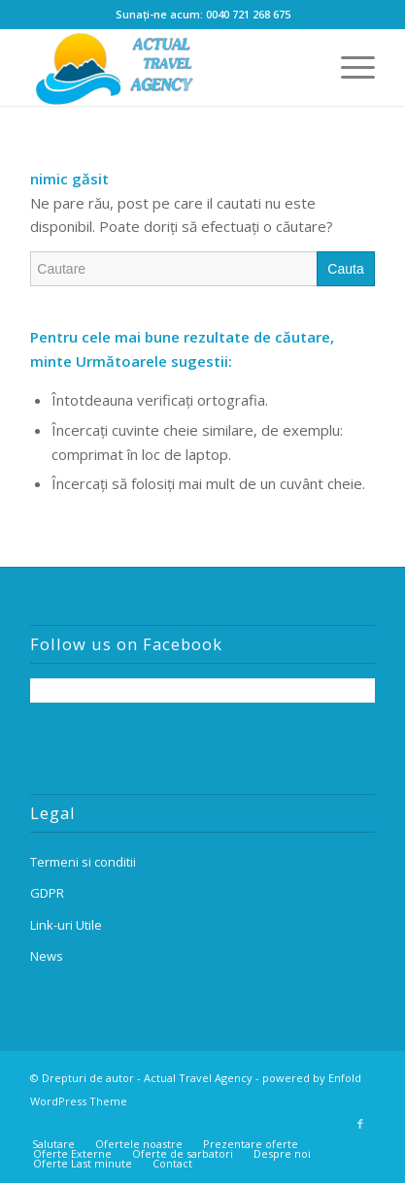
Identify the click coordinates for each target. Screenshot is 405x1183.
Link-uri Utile (66, 925)
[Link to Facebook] (360, 1123)
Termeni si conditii (83, 862)
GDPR (47, 893)
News (46, 956)
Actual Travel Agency (198, 1077)
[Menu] (348, 67)
